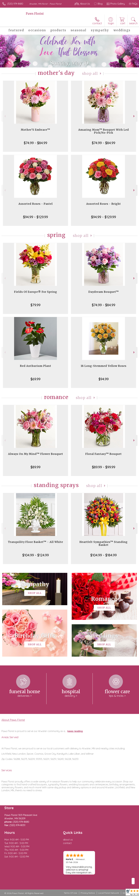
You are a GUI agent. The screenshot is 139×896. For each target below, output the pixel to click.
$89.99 (35, 467)
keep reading (75, 731)
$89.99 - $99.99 (103, 467)
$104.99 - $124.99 (35, 555)
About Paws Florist (13, 720)
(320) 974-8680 (15, 3)
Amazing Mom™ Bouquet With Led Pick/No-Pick (103, 131)
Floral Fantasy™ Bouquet (103, 454)
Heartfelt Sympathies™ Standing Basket (103, 543)
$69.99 (35, 379)
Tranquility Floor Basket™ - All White (35, 542)
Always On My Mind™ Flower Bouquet (35, 454)
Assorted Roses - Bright (103, 203)
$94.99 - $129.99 (35, 217)
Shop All (90, 73)
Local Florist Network (108, 893)
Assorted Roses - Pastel (35, 203)
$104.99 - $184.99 (103, 555)
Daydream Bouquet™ (103, 291)
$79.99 (35, 305)
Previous (4, 116)
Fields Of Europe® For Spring (35, 291)
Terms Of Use (70, 893)
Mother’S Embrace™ (35, 129)
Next (134, 116)
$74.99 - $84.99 (35, 143)
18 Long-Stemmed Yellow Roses (103, 366)
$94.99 (104, 379)
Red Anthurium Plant (35, 366)
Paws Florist (35, 13)
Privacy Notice (88, 893)
